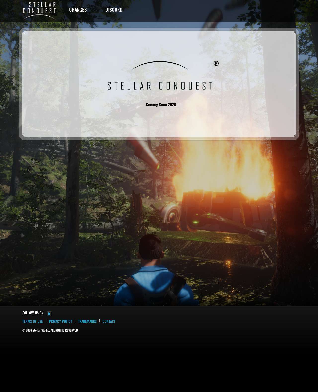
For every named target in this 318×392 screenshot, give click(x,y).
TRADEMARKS (87, 322)
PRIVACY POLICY (60, 322)
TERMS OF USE (32, 322)
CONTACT (109, 322)
